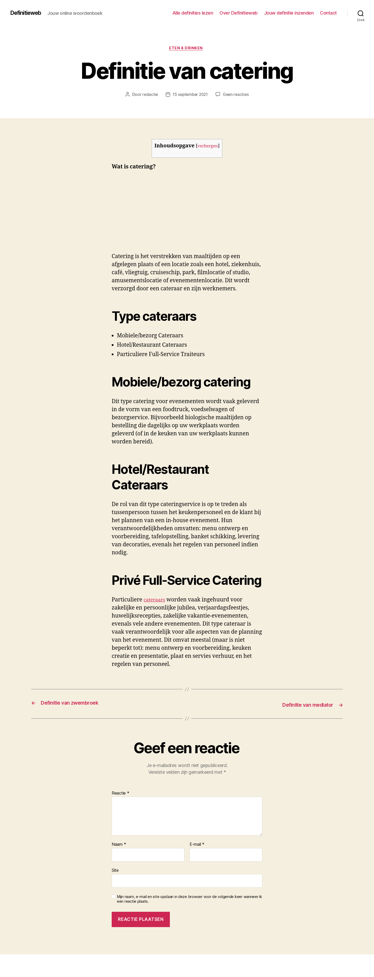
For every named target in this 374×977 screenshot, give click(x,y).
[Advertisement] (75, 215)
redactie (148, 95)
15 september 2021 (190, 95)
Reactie (120, 793)
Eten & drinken (187, 49)
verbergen (207, 147)
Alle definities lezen (192, 13)
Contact (328, 13)
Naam (119, 845)
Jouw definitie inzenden (289, 13)
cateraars (156, 600)
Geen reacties (237, 95)
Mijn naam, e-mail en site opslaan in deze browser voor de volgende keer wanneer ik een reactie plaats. (189, 899)
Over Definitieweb (238, 13)
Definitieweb (28, 13)
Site (115, 870)
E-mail (197, 845)
